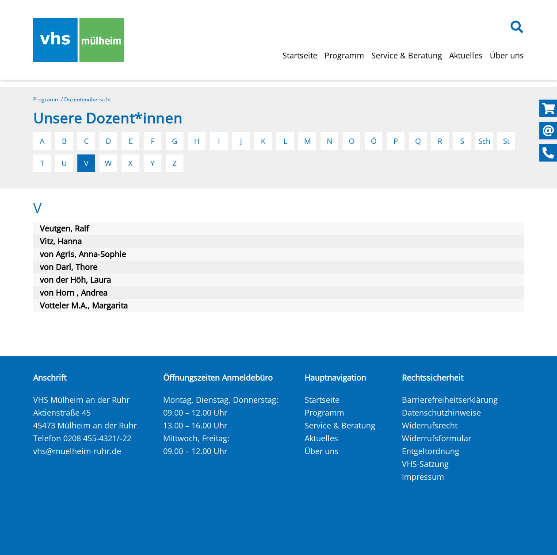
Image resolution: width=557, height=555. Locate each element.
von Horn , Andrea (73, 292)
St (506, 141)
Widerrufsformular (436, 438)
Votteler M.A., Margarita (84, 305)
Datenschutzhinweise (441, 412)
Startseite (299, 55)
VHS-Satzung (425, 464)
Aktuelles (466, 55)
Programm (344, 55)
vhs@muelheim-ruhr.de (77, 451)
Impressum (423, 476)
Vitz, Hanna (61, 241)
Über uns (507, 55)
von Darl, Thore (68, 267)
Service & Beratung (406, 55)
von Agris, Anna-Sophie (83, 254)
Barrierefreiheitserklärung (450, 399)
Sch (484, 141)
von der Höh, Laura (75, 279)
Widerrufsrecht (430, 425)
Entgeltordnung (430, 451)
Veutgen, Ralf (64, 228)
